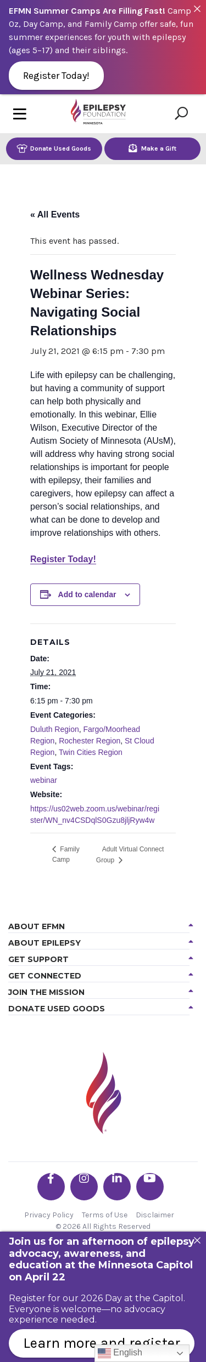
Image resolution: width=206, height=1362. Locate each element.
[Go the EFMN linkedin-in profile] (117, 1186)
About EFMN (36, 926)
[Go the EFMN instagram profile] (84, 1186)
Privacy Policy (49, 1215)
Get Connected (44, 976)
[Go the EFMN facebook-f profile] (51, 1186)
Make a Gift (152, 148)
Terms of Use (104, 1215)
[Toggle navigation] (20, 114)
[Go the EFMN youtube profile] (150, 1186)
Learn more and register (101, 1343)
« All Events (55, 214)
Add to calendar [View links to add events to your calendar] (87, 594)
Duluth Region (54, 729)
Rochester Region (89, 740)
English (120, 1353)
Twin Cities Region (91, 752)
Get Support (38, 959)
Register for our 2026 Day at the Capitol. (97, 1298)
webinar (43, 780)
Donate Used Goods (53, 148)
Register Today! (63, 559)
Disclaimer (155, 1215)
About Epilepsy (44, 943)
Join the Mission (46, 992)
